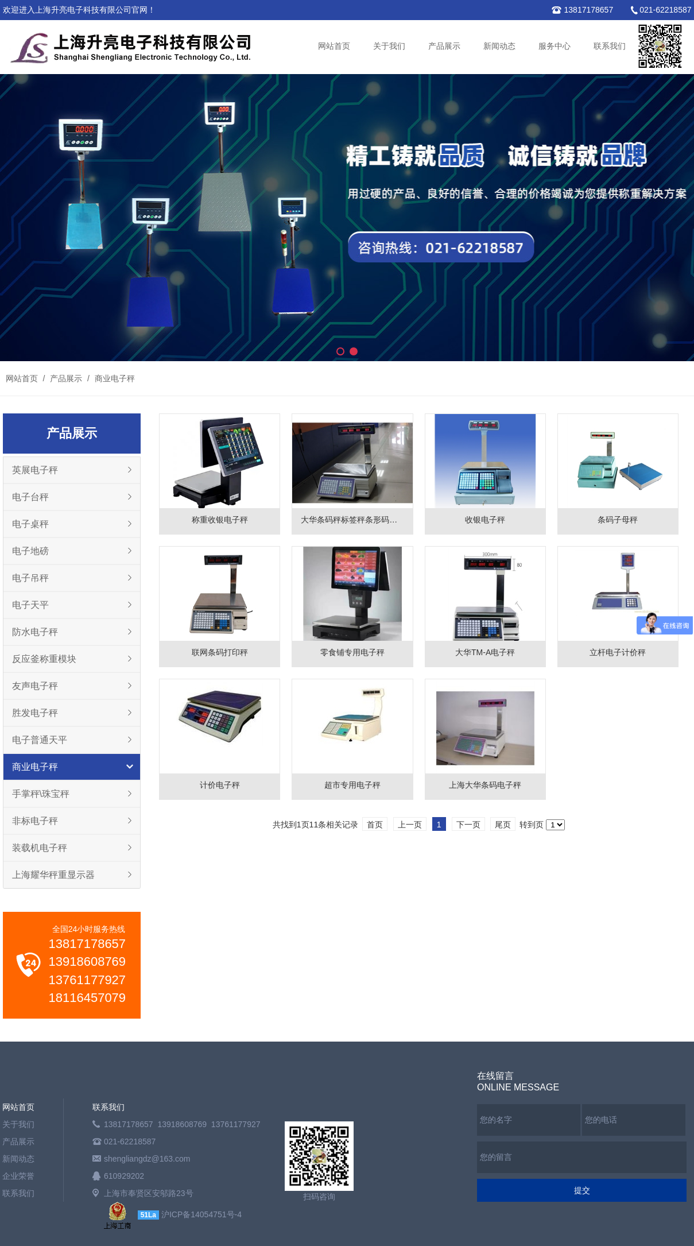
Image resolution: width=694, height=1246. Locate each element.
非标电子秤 (35, 821)
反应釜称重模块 (44, 659)
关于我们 (389, 46)
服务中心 (554, 46)
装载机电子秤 (39, 848)
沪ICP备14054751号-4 (201, 1214)
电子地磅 (30, 551)
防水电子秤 (35, 632)
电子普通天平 (39, 740)
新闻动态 (499, 46)
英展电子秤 (35, 470)
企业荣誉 (18, 1176)
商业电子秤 (113, 378)
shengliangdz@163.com (147, 1158)
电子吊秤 (30, 578)
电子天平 (30, 605)
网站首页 (334, 46)
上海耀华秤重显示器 (53, 875)
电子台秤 (30, 497)
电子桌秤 (30, 524)
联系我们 (610, 46)
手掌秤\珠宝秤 (40, 794)
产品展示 (444, 46)
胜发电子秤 (35, 713)
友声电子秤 (35, 686)
